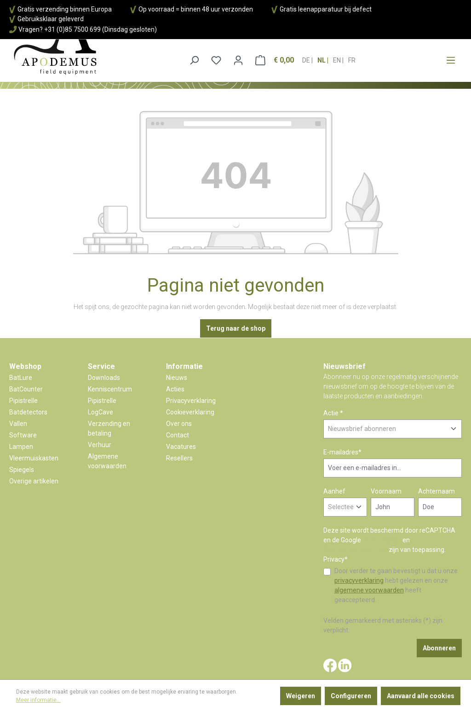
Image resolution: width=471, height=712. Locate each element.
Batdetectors (28, 412)
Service (101, 366)
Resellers (179, 458)
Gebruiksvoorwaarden (355, 549)
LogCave (100, 412)
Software (23, 435)
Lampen (21, 446)
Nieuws (176, 377)
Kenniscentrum (110, 389)
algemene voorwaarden (369, 590)
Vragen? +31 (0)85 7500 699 (59, 29)
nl (322, 57)
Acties (175, 389)
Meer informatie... (38, 700)
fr (352, 57)
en (337, 57)
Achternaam (436, 491)
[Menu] (451, 60)
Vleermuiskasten (33, 458)
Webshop (25, 366)
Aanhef (334, 491)
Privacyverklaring (191, 400)
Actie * (333, 413)
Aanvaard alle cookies (420, 696)
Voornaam (386, 491)
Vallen (18, 423)
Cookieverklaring (190, 412)
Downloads (104, 377)
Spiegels (21, 469)
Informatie (184, 366)
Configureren (351, 696)
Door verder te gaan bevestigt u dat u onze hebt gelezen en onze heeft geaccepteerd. (396, 585)
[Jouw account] (238, 60)
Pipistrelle (23, 400)
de (306, 57)
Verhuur (99, 444)
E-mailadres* (342, 452)
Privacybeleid (381, 540)
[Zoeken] (194, 60)
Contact (177, 435)
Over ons (179, 423)
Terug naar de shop (235, 328)
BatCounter (26, 389)
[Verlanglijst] (216, 60)
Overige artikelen (33, 481)
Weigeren (300, 696)
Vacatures (181, 446)
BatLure (20, 377)
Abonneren (439, 648)
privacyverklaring (359, 580)
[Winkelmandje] (274, 60)
